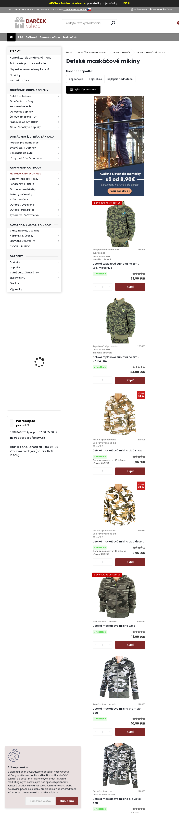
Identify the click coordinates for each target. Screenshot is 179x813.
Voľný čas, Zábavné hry (24, 272)
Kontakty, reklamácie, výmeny (30, 58)
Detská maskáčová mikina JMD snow (143, 266)
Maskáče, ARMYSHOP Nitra (26, 173)
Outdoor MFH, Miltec (22, 209)
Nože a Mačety (19, 199)
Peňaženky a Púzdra (22, 184)
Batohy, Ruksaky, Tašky (24, 179)
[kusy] (130, 190)
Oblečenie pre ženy (21, 101)
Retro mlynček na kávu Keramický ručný (43, 388)
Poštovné (31, 37)
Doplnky (15, 267)
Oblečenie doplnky (21, 111)
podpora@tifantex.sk (29, 438)
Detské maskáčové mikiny (150, 52)
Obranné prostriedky (23, 189)
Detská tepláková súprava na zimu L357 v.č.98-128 (142, 164)
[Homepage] (11, 37)
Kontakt (105, 745)
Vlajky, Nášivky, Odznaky (24, 230)
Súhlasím (67, 801)
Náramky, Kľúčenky (21, 235)
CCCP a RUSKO (20, 246)
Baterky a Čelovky (21, 194)
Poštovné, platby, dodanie (28, 63)
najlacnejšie (76, 79)
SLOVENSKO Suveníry (22, 241)
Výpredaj (16, 289)
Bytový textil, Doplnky (23, 147)
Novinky (15, 75)
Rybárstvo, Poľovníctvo (24, 215)
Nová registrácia (162, 9)
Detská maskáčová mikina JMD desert (90, 364)
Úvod (69, 52)
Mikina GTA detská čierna (113, 643)
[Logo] (30, 23)
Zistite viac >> (25, 714)
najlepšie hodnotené (120, 79)
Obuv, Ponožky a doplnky (25, 127)
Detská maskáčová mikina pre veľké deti (142, 455)
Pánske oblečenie (20, 106)
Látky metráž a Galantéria (26, 158)
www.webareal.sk (103, 809)
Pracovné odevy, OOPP (24, 122)
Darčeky (15, 262)
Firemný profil (108, 762)
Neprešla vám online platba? (29, 69)
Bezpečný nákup (50, 37)
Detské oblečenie (20, 96)
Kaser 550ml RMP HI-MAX (44, 357)
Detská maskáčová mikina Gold (143, 360)
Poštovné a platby (111, 705)
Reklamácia (70, 37)
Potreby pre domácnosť (24, 142)
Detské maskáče (121, 52)
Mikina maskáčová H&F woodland (43, 325)
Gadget (15, 283)
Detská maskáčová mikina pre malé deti (90, 454)
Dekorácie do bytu (21, 153)
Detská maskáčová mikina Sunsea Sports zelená (87, 552)
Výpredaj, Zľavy (19, 80)
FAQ (20, 37)
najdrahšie (95, 79)
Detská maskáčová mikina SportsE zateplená (140, 552)
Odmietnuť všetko (40, 801)
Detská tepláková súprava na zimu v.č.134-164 (89, 263)
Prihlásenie (140, 9)
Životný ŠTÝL (17, 278)
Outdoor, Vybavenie (22, 204)
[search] (113, 23)
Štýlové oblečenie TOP (23, 116)
